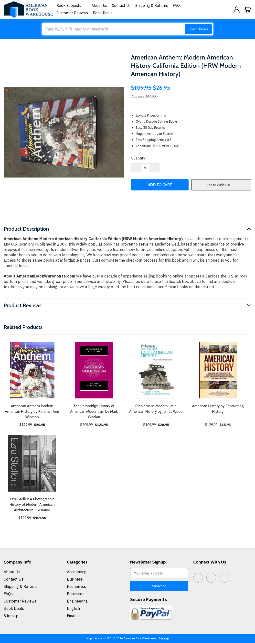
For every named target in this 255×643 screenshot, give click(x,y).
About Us (99, 5)
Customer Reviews (72, 12)
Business (75, 579)
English (73, 608)
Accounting (76, 571)
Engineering (77, 601)
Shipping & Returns (151, 5)
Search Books (198, 29)
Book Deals (102, 12)
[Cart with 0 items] (247, 9)
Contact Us (121, 5)
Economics (76, 586)
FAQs (177, 5)
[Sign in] (236, 9)
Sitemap (11, 615)
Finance (74, 615)
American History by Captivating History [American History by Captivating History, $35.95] (218, 409)
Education (76, 593)
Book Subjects (71, 5)
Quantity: (138, 158)
